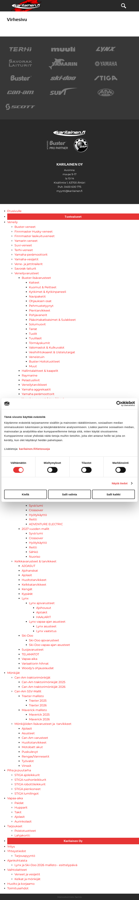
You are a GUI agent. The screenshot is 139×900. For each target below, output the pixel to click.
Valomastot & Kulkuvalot (46, 347)
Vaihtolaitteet (17, 870)
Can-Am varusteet (35, 738)
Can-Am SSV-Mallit (27, 691)
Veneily (12, 222)
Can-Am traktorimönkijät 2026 (44, 687)
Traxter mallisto (33, 696)
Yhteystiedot (16, 851)
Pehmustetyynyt (41, 306)
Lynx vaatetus (46, 631)
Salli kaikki (114, 494)
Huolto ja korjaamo (21, 883)
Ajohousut (43, 608)
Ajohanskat (30, 570)
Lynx (25, 598)
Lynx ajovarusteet (42, 603)
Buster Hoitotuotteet (44, 361)
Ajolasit (27, 575)
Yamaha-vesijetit (26, 259)
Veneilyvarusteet (26, 273)
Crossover (36, 510)
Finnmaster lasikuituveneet (34, 236)
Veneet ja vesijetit (27, 874)
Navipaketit (37, 296)
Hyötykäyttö (38, 515)
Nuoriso (34, 556)
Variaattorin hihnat (35, 663)
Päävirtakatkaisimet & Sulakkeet (52, 319)
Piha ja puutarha (19, 770)
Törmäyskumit (39, 343)
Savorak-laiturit (25, 268)
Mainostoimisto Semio (69, 897)
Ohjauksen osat (40, 301)
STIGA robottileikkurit (30, 784)
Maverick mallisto (34, 710)
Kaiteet (34, 282)
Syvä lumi (36, 505)
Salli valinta (69, 494)
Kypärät (27, 594)
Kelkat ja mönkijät (27, 879)
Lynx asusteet (46, 626)
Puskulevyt (30, 752)
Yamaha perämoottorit (38, 394)
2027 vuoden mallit (35, 529)
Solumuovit (37, 324)
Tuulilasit (35, 338)
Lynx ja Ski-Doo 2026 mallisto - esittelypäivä (45, 865)
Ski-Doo (27, 635)
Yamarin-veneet (26, 241)
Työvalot (28, 761)
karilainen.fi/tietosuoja (34, 448)
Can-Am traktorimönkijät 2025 (43, 682)
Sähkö (33, 552)
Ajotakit (41, 612)
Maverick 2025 (39, 714)
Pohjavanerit (38, 315)
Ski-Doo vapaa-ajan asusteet (49, 645)
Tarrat (33, 329)
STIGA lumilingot (26, 793)
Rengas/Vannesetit (35, 756)
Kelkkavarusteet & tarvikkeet (35, 561)
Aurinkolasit (23, 821)
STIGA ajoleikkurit (27, 775)
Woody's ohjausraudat (38, 668)
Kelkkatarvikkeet (34, 584)
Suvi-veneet (23, 245)
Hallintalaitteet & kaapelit (40, 370)
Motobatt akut (32, 747)
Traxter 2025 (38, 700)
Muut (33, 366)
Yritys (11, 846)
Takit (18, 812)
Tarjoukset (14, 826)
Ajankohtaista (17, 860)
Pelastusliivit (31, 380)
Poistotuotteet (25, 830)
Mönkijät (13, 673)
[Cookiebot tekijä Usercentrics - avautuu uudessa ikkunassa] (119, 403)
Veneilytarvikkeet (34, 384)
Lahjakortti (22, 835)
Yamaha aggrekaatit (36, 389)
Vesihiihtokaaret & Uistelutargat (52, 352)
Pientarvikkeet (39, 310)
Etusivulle (14, 211)
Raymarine (29, 375)
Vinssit (26, 765)
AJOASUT (28, 566)
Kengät (27, 589)
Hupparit (21, 807)
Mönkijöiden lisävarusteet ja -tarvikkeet (42, 724)
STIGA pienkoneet (27, 789)
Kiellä (25, 494)
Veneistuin (37, 357)
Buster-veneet (25, 227)
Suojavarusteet (33, 649)
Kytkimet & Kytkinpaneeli (47, 292)
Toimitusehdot (18, 888)
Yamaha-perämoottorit (31, 254)
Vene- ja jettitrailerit (28, 264)
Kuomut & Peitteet (42, 287)
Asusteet (28, 733)
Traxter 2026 (38, 705)
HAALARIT (43, 617)
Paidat (19, 803)
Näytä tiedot (120, 483)
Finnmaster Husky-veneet (33, 231)
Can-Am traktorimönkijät (32, 677)
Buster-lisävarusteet (36, 278)
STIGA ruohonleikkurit (30, 779)
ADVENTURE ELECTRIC (46, 524)
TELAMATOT (30, 654)
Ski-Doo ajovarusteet (44, 640)
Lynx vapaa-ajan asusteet (47, 621)
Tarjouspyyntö (24, 856)
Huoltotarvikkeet (34, 580)
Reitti (33, 519)
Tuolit (33, 333)
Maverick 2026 (39, 719)
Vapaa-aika (29, 659)
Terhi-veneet (23, 250)
